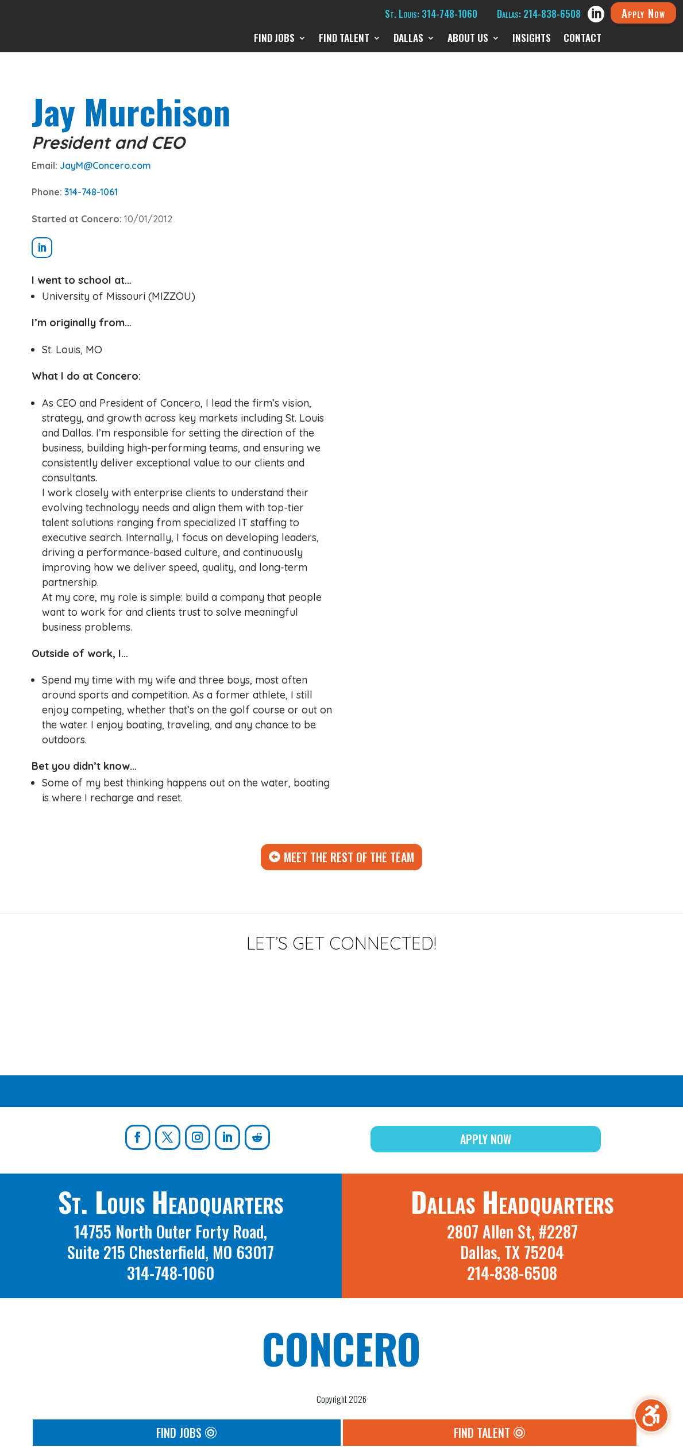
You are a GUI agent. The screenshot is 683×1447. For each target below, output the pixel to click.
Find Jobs (179, 1432)
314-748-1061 (91, 192)
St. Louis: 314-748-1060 (431, 13)
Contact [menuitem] (582, 39)
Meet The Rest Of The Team (349, 857)
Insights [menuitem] (531, 39)
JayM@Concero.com (105, 165)
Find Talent (482, 1432)
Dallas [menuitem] (408, 39)
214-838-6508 (512, 1272)
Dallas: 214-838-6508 (539, 13)
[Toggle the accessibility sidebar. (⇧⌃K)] (651, 1415)
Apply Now (643, 13)
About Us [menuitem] (467, 39)
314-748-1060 (170, 1272)
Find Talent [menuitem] (344, 39)
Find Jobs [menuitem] (274, 39)
